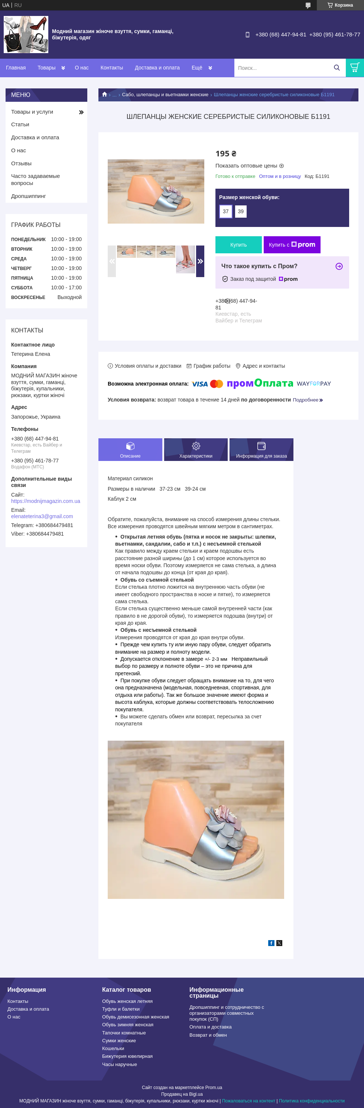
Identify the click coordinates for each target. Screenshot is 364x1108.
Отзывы (21, 163)
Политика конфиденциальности (312, 1101)
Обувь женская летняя (127, 1001)
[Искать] (337, 68)
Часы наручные (119, 1064)
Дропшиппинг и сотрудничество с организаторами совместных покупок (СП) (226, 1013)
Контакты (112, 68)
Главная (16, 68)
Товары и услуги (32, 111)
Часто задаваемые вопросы (35, 179)
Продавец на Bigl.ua (182, 1094)
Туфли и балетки (121, 1009)
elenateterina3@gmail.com (42, 516)
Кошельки (113, 1048)
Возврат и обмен (208, 1035)
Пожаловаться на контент (248, 1101)
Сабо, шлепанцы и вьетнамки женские (165, 94)
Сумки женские (119, 1040)
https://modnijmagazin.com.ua (45, 501)
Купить (238, 245)
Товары (46, 68)
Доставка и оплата (157, 68)
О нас (81, 68)
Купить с (292, 244)
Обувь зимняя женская (127, 1024)
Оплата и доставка (210, 1027)
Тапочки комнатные (124, 1033)
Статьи (20, 124)
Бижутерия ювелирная (127, 1056)
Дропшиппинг (28, 196)
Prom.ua (213, 1087)
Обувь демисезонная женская (135, 1017)
